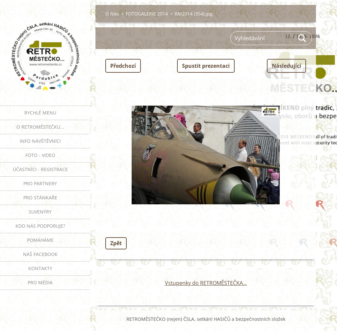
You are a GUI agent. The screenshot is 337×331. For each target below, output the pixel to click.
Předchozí (123, 65)
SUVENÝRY (40, 212)
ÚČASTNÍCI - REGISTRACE (40, 169)
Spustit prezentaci (206, 65)
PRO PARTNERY (40, 183)
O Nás (112, 14)
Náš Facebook (40, 254)
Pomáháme (40, 240)
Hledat (302, 38)
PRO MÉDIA (40, 282)
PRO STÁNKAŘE (40, 197)
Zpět (116, 243)
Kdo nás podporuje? (40, 226)
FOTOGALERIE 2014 (147, 14)
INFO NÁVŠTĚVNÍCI (40, 141)
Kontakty (40, 268)
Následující (286, 65)
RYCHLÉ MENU (40, 113)
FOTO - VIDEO (40, 155)
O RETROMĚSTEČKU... (40, 127)
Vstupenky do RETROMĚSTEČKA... (206, 283)
